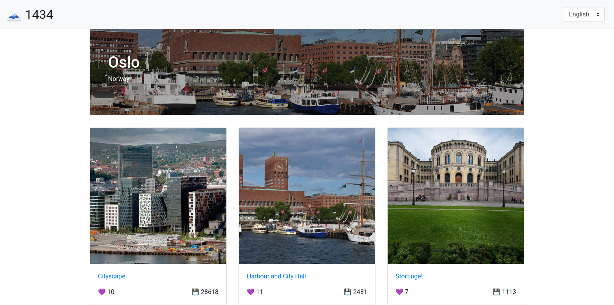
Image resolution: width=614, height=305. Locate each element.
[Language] (584, 14)
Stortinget (409, 276)
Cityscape (111, 276)
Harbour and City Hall (276, 276)
